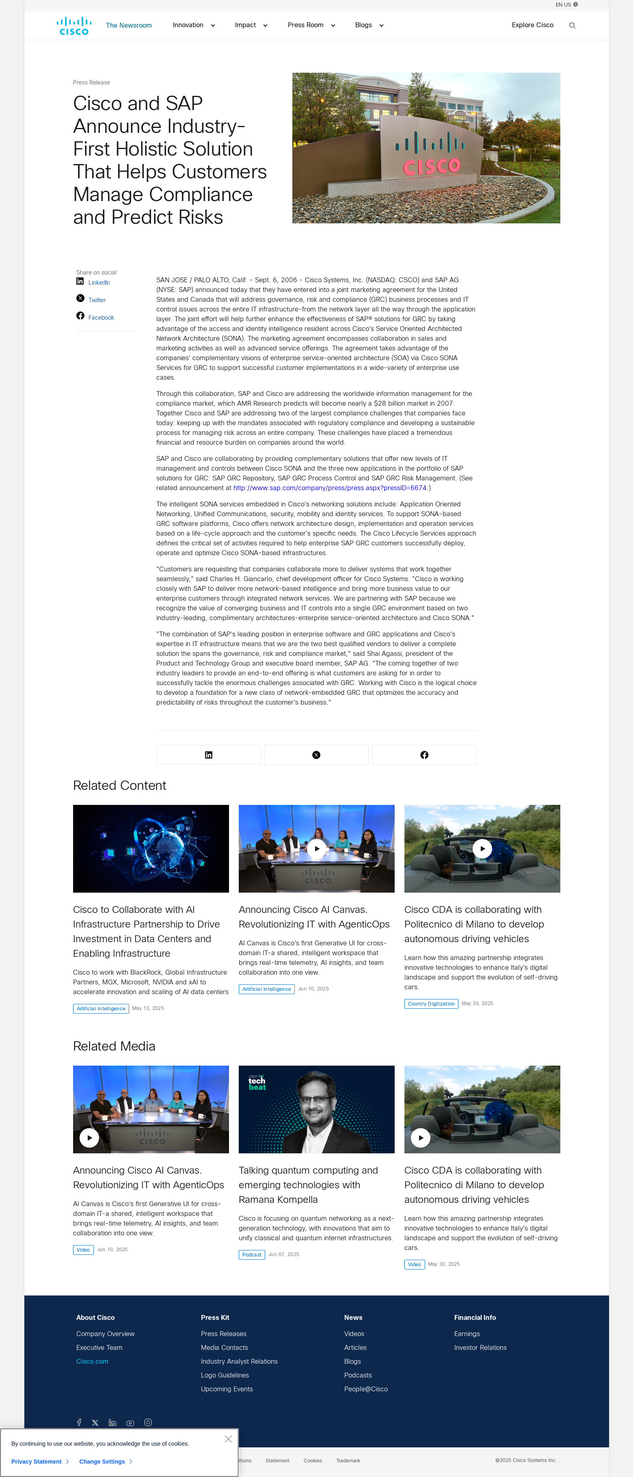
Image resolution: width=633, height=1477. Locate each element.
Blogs (352, 1362)
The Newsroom (129, 26)
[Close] (228, 1439)
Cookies (313, 1461)
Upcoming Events (227, 1389)
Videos (354, 1334)
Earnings (467, 1334)
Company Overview (105, 1334)
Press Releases (223, 1334)
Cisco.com (92, 1362)
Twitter (91, 299)
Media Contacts (224, 1348)
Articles (355, 1348)
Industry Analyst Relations (239, 1362)
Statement (277, 1461)
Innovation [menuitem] (194, 25)
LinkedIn (93, 282)
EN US (567, 5)
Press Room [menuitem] (311, 25)
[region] (119, 1452)
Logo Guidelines (225, 1376)
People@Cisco (366, 1389)
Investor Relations (480, 1348)
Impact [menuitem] (251, 25)
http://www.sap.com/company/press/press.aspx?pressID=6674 (330, 488)
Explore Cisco (532, 25)
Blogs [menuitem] (369, 25)
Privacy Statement (36, 1461)
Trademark (348, 1461)
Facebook (95, 316)
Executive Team (99, 1348)
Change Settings (102, 1461)
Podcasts (358, 1376)
